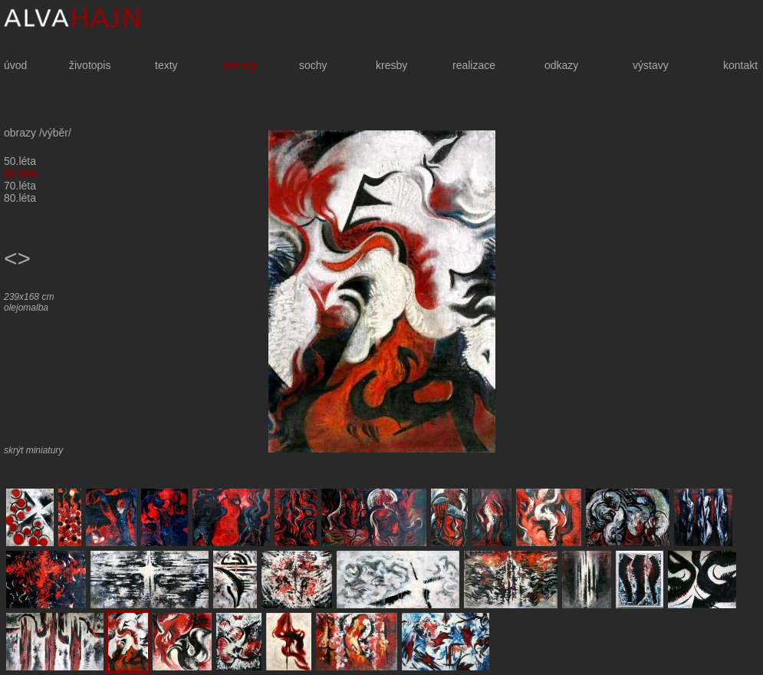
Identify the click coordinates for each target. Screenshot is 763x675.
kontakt (740, 65)
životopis (89, 65)
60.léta (21, 173)
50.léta (20, 161)
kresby (391, 65)
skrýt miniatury (33, 450)
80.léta (20, 198)
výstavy (651, 65)
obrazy (239, 65)
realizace (473, 65)
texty (166, 65)
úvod (15, 65)
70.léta (20, 185)
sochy (313, 65)
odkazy (561, 65)
